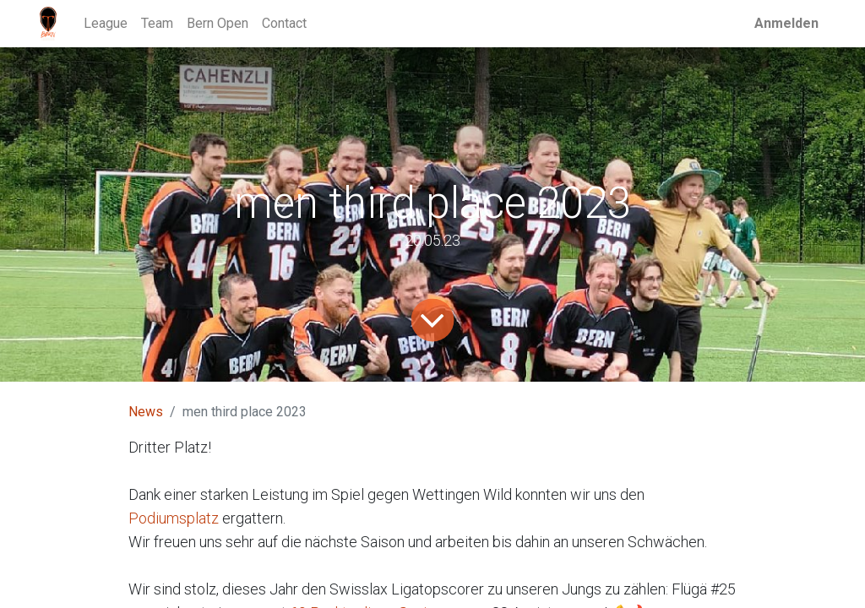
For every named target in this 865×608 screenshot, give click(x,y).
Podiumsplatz (175, 518)
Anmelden (786, 23)
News (145, 412)
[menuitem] (105, 24)
